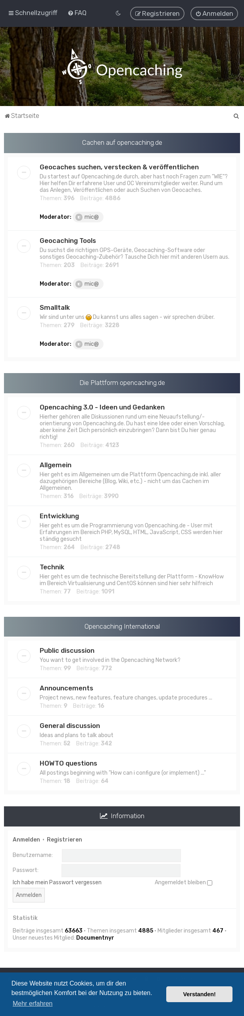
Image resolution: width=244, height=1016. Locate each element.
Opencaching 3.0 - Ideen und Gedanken (102, 407)
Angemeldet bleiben (183, 882)
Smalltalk (55, 307)
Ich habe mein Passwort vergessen (57, 882)
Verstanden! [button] (199, 994)
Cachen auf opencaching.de (122, 142)
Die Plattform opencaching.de (122, 382)
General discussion (70, 726)
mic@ (87, 216)
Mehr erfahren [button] (33, 1003)
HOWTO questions (68, 763)
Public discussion (67, 650)
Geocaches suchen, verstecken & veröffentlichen (119, 167)
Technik (52, 567)
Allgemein (55, 464)
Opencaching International (122, 626)
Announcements (66, 688)
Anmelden (26, 839)
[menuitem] (76, 13)
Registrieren (64, 839)
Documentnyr (95, 937)
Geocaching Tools (68, 240)
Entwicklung (59, 515)
